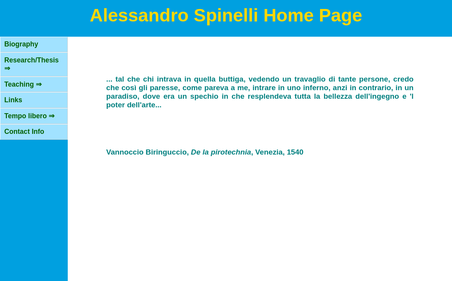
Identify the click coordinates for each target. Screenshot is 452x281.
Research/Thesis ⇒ (31, 64)
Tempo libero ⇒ (29, 116)
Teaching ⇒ (23, 84)
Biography (21, 44)
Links (13, 100)
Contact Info (24, 131)
